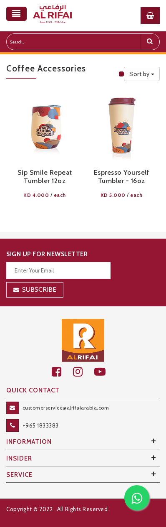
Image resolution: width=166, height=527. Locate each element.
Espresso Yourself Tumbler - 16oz (121, 176)
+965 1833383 (41, 425)
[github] (83, 372)
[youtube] (104, 372)
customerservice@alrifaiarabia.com (66, 408)
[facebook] (62, 372)
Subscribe (39, 289)
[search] (149, 42)
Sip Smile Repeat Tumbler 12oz (45, 176)
